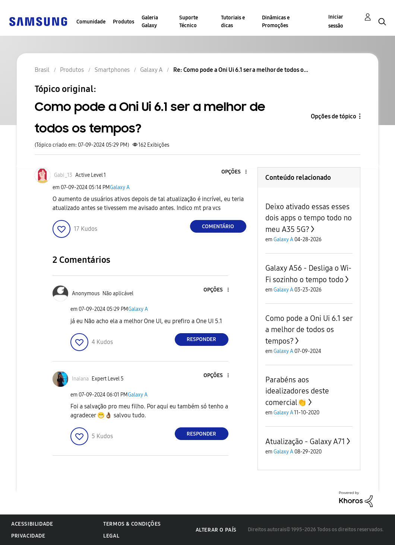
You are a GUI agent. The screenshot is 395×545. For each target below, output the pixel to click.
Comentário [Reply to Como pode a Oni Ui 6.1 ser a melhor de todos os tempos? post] (218, 226)
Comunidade (90, 22)
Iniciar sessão (335, 21)
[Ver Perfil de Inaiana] (80, 379)
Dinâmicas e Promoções (276, 22)
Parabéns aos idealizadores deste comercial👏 (297, 391)
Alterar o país (216, 530)
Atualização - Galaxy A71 (305, 441)
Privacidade (28, 536)
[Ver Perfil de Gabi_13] (63, 175)
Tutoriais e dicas (233, 22)
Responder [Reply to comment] (201, 339)
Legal (111, 536)
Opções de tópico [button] (333, 116)
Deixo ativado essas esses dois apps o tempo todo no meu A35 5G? (308, 218)
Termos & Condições (132, 524)
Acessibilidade (32, 524)
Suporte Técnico (188, 22)
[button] (233, 172)
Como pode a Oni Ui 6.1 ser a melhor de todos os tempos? (309, 329)
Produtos (123, 22)
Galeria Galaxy (150, 22)
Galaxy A (120, 187)
